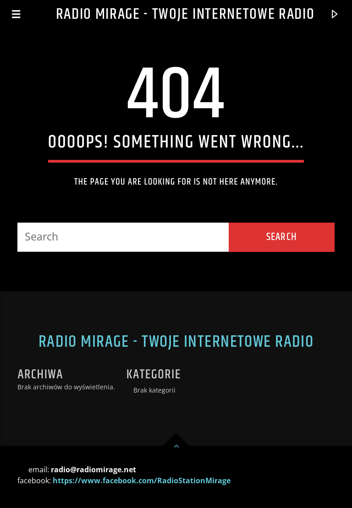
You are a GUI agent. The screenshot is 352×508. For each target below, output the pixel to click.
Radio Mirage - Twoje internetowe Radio (185, 14)
